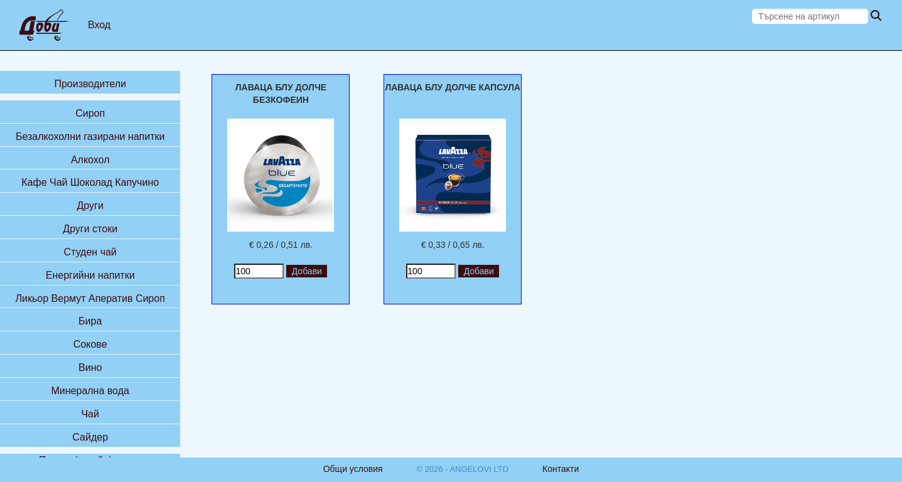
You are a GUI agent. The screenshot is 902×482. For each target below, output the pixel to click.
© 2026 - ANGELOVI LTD (463, 469)
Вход (99, 24)
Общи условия (353, 469)
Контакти (560, 469)
